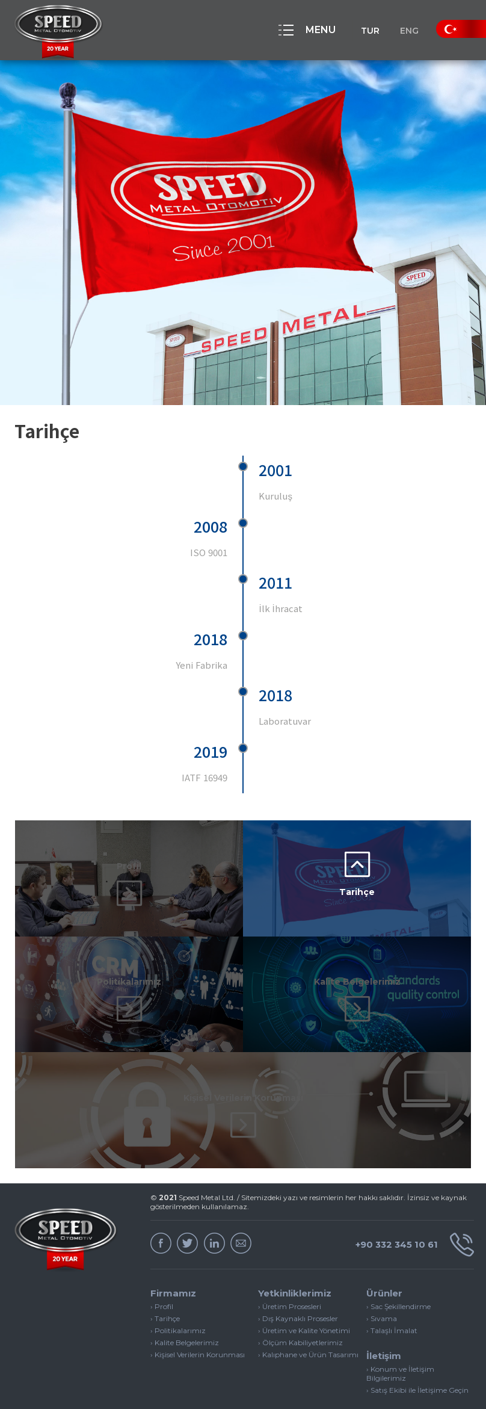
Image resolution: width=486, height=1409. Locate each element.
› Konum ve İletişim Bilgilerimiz (400, 1327)
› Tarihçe (165, 1271)
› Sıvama (381, 1271)
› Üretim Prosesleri (289, 1259)
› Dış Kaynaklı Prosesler (298, 1271)
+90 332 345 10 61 (410, 1198)
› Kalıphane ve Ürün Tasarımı (308, 1307)
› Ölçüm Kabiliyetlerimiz (300, 1295)
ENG (404, 30)
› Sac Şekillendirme (398, 1259)
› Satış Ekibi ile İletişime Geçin (417, 1343)
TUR (356, 30)
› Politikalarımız (178, 1283)
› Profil (161, 1259)
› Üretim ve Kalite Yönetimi (304, 1283)
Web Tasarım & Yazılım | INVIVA (415, 1389)
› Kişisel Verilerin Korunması (197, 1307)
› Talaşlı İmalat (391, 1283)
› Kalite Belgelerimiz (184, 1295)
